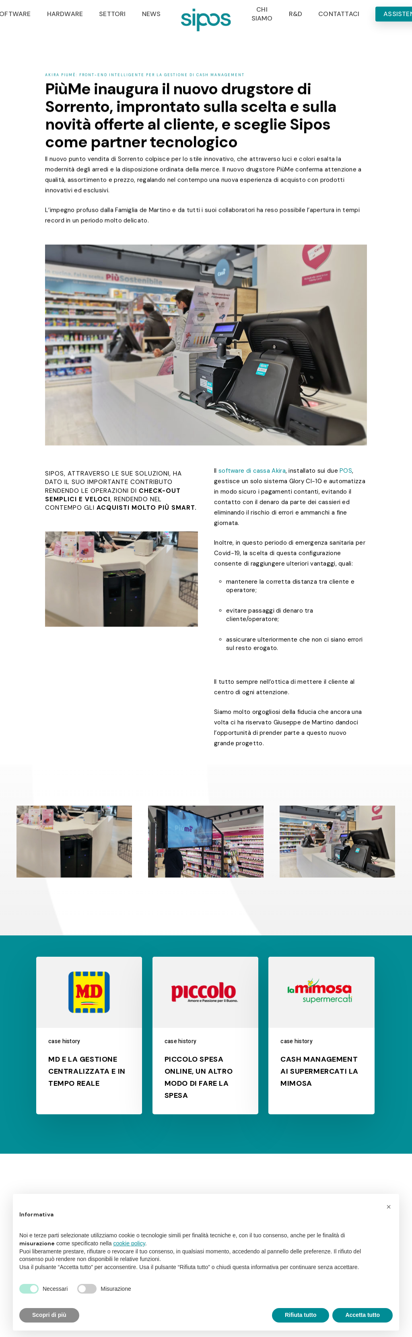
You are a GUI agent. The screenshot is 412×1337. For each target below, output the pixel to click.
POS (346, 471)
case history (64, 1041)
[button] (388, 1206)
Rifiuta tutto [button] (301, 1315)
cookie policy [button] (129, 1243)
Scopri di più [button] (49, 1315)
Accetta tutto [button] (362, 1315)
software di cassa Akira (252, 471)
